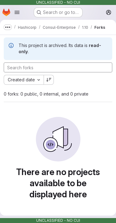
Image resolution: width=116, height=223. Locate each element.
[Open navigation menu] (17, 12)
